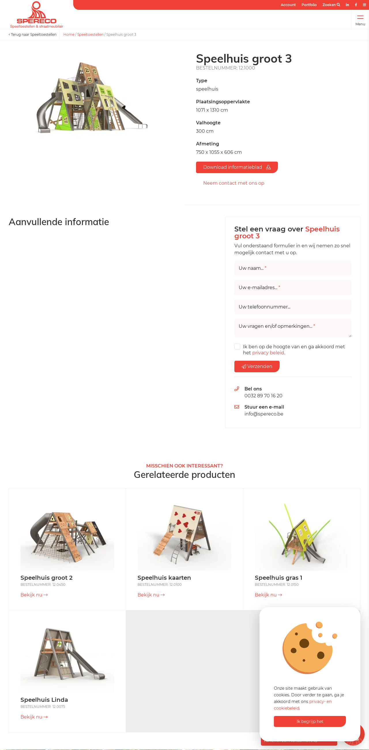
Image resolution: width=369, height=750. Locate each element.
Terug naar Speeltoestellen (33, 34)
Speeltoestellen (90, 34)
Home (68, 34)
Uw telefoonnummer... (264, 307)
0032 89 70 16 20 (263, 396)
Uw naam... (252, 268)
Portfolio (309, 5)
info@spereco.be (263, 414)
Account (288, 5)
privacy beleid (268, 353)
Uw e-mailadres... (259, 287)
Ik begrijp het (310, 721)
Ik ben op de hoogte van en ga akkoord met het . (294, 350)
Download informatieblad (237, 167)
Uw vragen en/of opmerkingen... (277, 326)
